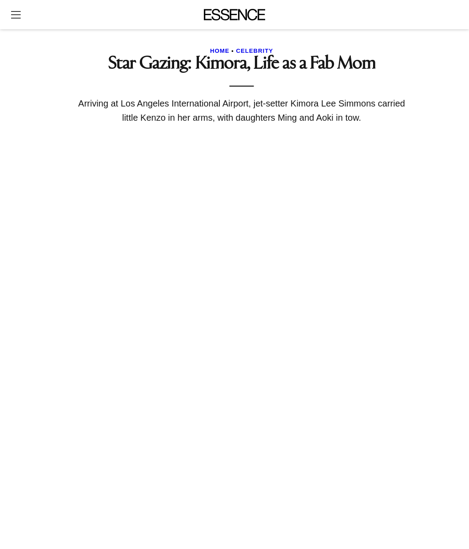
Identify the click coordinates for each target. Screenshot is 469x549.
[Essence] (235, 14)
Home (220, 50)
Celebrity (254, 50)
